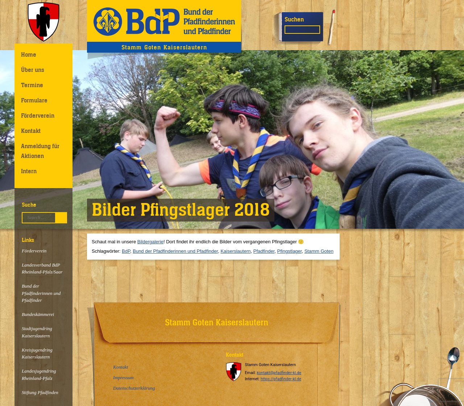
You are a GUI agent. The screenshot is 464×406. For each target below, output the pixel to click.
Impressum (123, 377)
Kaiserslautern (235, 251)
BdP (126, 251)
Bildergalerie (150, 241)
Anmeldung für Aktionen (40, 150)
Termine (32, 85)
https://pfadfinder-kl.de (281, 379)
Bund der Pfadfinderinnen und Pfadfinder (41, 293)
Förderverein (37, 115)
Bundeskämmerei (38, 314)
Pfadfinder (264, 251)
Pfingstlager (289, 251)
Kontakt (31, 130)
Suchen (294, 19)
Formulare (34, 100)
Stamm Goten (319, 251)
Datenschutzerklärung (134, 388)
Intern (29, 171)
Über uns (32, 69)
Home (28, 54)
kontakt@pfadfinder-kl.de (279, 372)
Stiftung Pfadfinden (40, 392)
